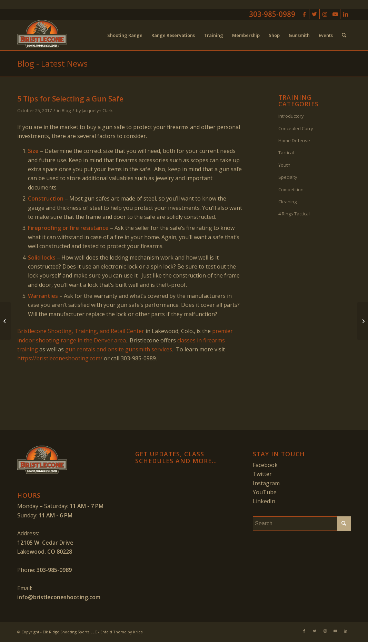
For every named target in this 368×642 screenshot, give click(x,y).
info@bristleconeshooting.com (58, 597)
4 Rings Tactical (294, 214)
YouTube (265, 492)
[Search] (344, 35)
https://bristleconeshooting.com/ (59, 358)
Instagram (266, 483)
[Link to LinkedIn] (345, 14)
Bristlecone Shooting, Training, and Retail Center (80, 331)
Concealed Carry (295, 128)
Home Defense (294, 140)
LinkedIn (264, 501)
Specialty (287, 177)
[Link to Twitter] (314, 14)
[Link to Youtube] (335, 14)
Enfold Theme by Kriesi (121, 631)
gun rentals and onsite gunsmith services (118, 349)
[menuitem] (125, 35)
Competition (291, 189)
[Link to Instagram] (325, 14)
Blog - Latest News (52, 63)
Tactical (286, 152)
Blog (66, 110)
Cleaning (287, 201)
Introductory (291, 116)
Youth (284, 165)
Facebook (265, 465)
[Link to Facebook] (304, 14)
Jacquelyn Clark (97, 110)
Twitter (262, 474)
